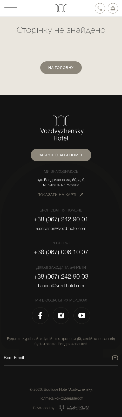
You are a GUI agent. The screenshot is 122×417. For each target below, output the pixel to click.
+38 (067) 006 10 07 (61, 252)
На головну (61, 68)
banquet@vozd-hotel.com (61, 286)
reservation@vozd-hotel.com (61, 229)
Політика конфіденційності (61, 398)
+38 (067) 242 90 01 (61, 219)
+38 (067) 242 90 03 (61, 276)
